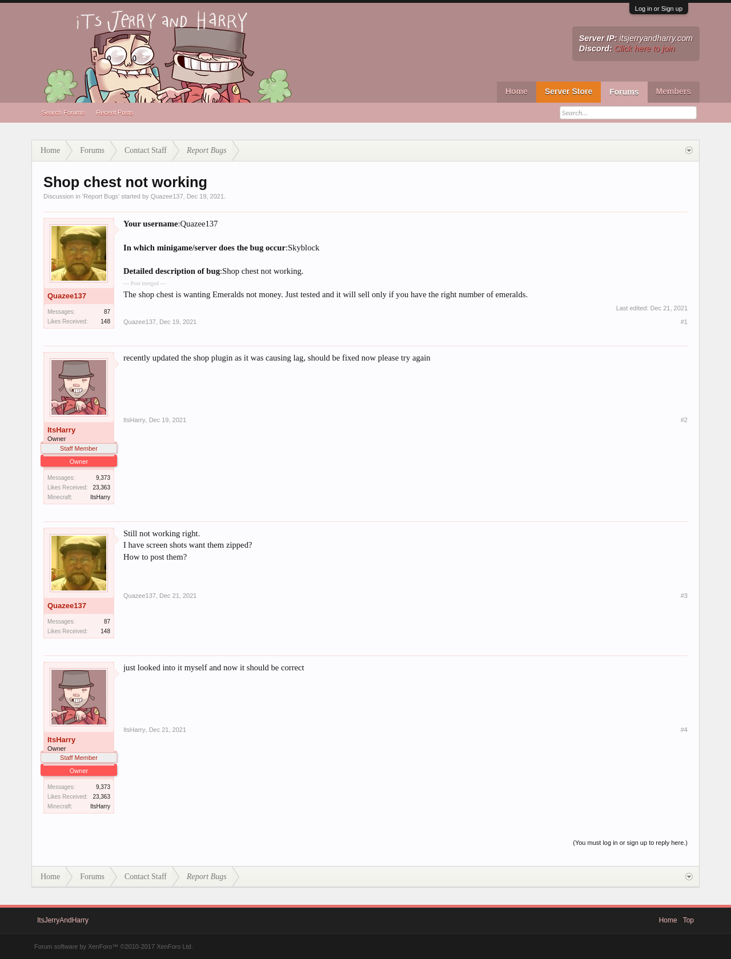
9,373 (103, 478)
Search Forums (63, 112)
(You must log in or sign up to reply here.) (630, 842)
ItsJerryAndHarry (63, 920)
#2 (684, 419)
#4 (684, 729)
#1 (684, 321)
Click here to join (644, 48)
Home (516, 91)
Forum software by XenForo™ (113, 946)
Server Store (568, 91)
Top (688, 920)
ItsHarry (61, 430)
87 (107, 312)
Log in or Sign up (658, 8)
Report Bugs (100, 196)
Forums (623, 91)
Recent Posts (114, 112)
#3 (684, 595)
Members (673, 91)
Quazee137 (167, 196)
